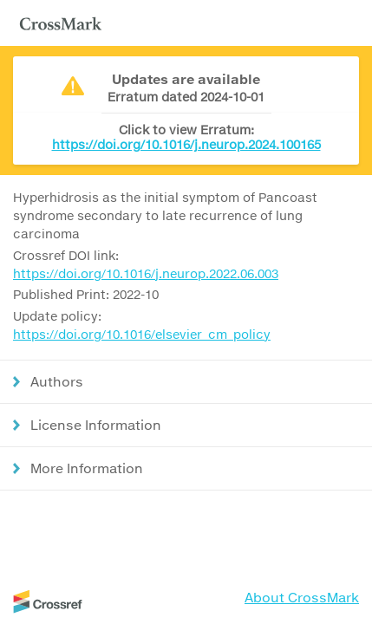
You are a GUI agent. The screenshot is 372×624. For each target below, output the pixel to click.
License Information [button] (95, 424)
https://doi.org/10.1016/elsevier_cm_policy (142, 334)
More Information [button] (86, 468)
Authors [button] (56, 381)
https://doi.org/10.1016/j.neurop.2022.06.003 (145, 273)
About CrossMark (302, 597)
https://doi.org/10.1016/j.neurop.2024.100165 (186, 144)
